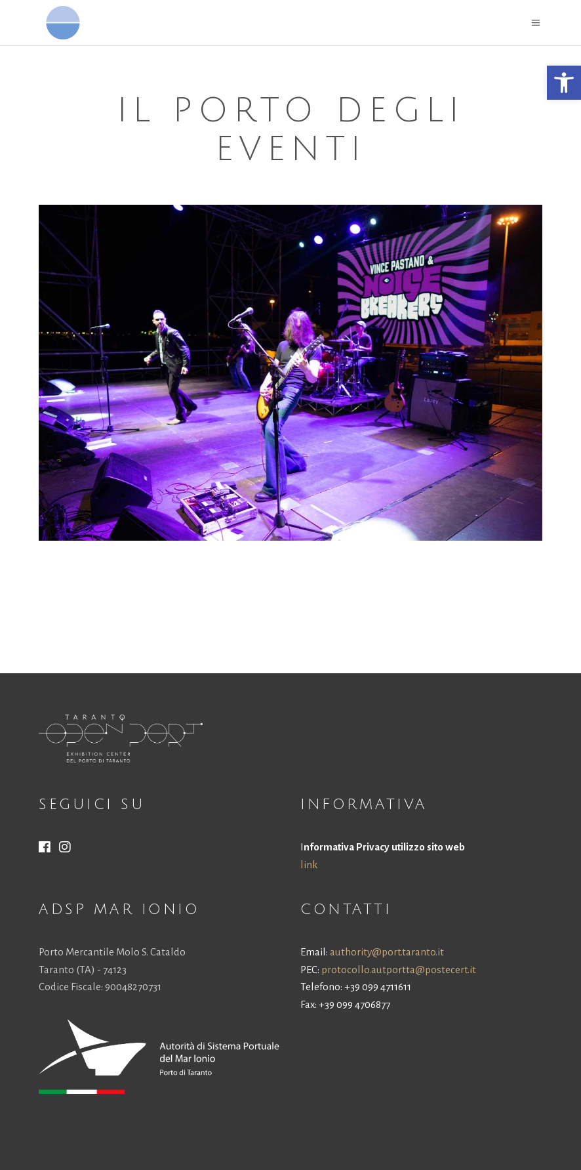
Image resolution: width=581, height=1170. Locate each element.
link (308, 864)
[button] (564, 83)
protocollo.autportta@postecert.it (398, 969)
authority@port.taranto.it (387, 951)
